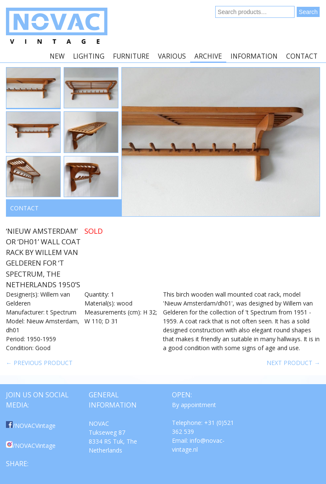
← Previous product (39, 363)
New (57, 56)
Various (172, 56)
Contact (302, 56)
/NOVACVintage (31, 426)
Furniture (131, 56)
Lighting (88, 56)
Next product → (293, 363)
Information (254, 56)
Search (308, 11)
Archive (208, 56)
